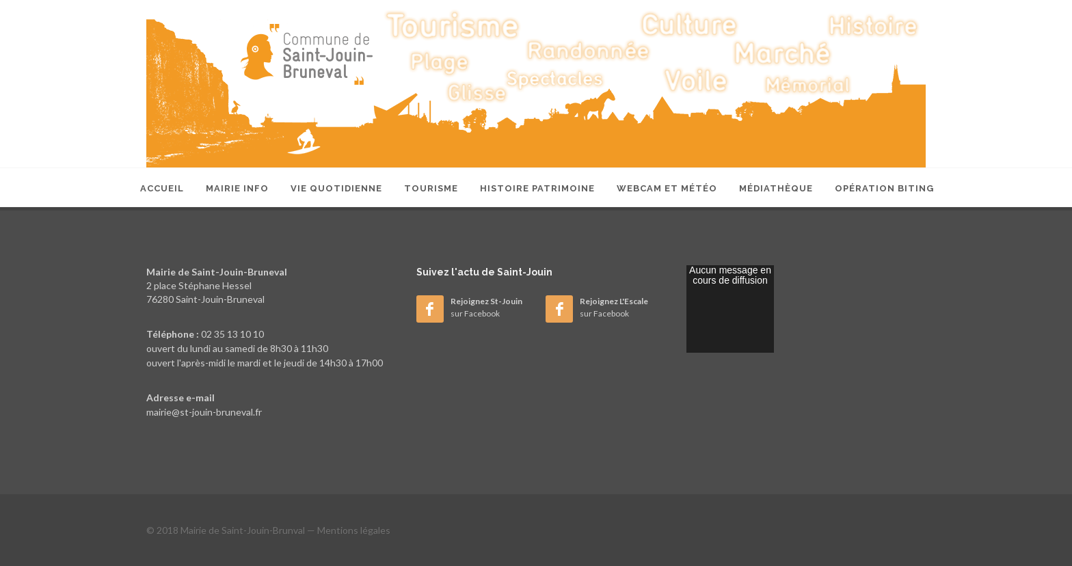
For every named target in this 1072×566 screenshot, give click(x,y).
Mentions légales (353, 530)
